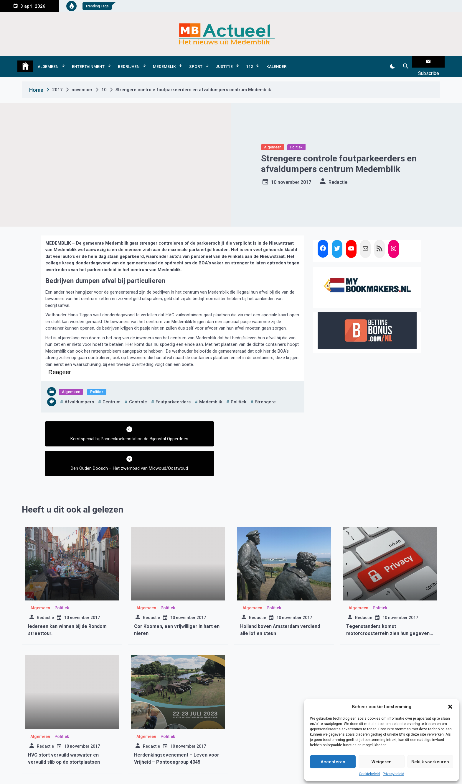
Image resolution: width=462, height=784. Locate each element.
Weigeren (382, 762)
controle (138, 392)
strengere (265, 392)
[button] (450, 707)
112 (249, 61)
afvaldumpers (79, 392)
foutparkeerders (173, 392)
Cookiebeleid (369, 774)
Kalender (276, 61)
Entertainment (88, 61)
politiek (238, 392)
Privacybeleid (393, 774)
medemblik (210, 392)
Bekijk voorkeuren (430, 762)
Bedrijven (129, 61)
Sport (195, 61)
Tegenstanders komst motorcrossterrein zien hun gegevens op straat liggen (389, 601)
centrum (112, 392)
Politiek (296, 138)
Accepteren (333, 762)
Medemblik (164, 61)
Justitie (224, 61)
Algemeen (48, 61)
